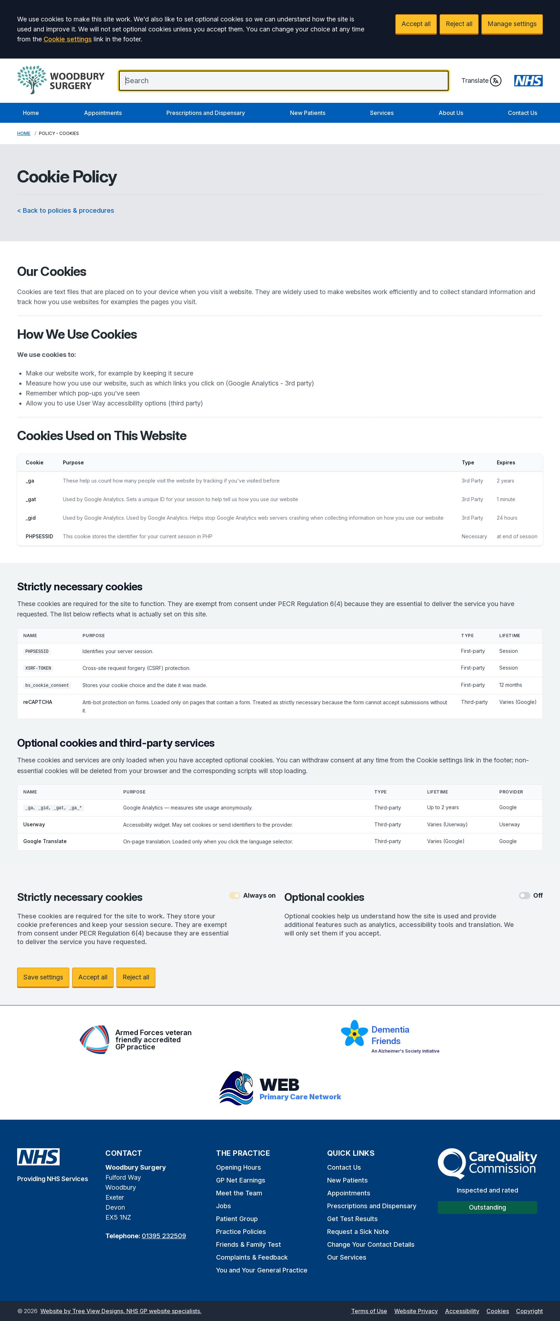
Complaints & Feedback (252, 1257)
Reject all (459, 23)
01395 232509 (164, 1236)
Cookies (497, 1311)
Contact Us (522, 112)
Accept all (416, 23)
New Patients (307, 112)
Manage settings (512, 23)
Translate (481, 80)
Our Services (346, 1257)
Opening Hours (238, 1167)
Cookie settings (68, 39)
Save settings (43, 977)
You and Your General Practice (262, 1270)
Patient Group (237, 1218)
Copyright (529, 1311)
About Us (451, 112)
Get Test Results (352, 1218)
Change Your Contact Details (371, 1244)
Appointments (103, 112)
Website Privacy (416, 1311)
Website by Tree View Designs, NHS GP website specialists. (120, 1311)
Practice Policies (241, 1231)
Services (382, 112)
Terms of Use (369, 1311)
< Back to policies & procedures (65, 210)
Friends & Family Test (248, 1244)
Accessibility (462, 1311)
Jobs (223, 1206)
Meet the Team (239, 1193)
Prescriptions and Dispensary (205, 112)
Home (31, 112)
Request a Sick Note (358, 1231)
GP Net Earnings (240, 1180)
